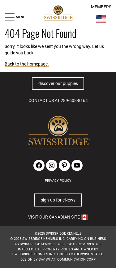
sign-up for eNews (58, 200)
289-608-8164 (74, 100)
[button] (15, 17)
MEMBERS (101, 7)
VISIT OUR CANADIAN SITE (58, 217)
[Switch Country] (101, 19)
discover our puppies (58, 83)
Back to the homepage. (27, 64)
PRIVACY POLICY (58, 181)
